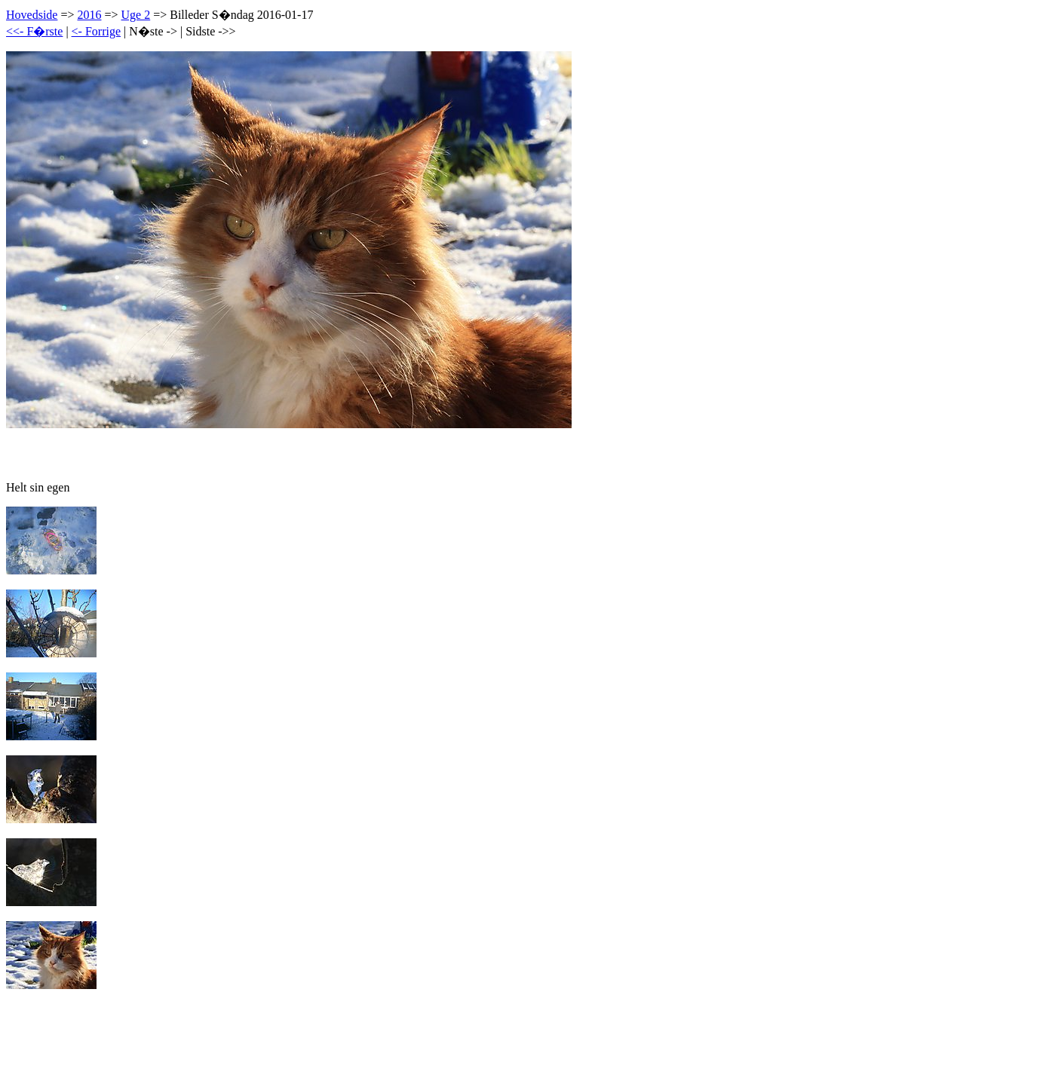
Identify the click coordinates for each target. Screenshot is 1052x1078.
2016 (89, 14)
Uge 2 (136, 14)
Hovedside (31, 14)
